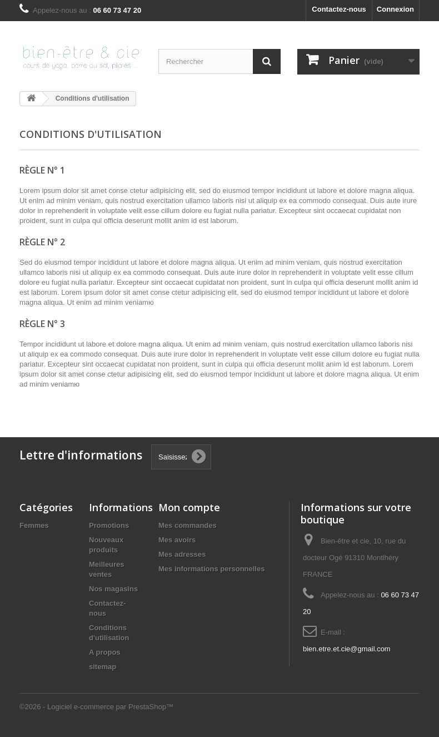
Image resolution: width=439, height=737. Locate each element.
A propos (105, 652)
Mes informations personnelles (211, 569)
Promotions (109, 525)
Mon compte (189, 507)
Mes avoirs (177, 540)
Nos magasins (113, 589)
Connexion (395, 9)
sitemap (102, 666)
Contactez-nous (339, 9)
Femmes (34, 525)
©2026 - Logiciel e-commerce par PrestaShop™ (96, 707)
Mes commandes (187, 525)
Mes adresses (182, 554)
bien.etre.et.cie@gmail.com (347, 649)
